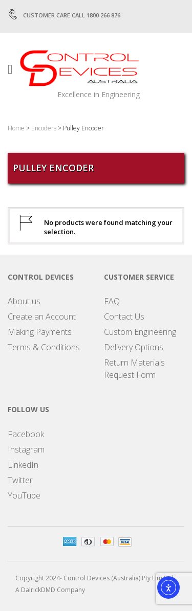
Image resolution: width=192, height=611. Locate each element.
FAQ (112, 301)
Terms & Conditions (44, 347)
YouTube (24, 495)
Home (16, 128)
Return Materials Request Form (134, 368)
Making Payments (40, 331)
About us (24, 301)
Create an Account (42, 316)
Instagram (26, 449)
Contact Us (124, 316)
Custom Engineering (140, 331)
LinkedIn (23, 464)
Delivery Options (133, 347)
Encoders (43, 128)
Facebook (26, 434)
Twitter (20, 480)
